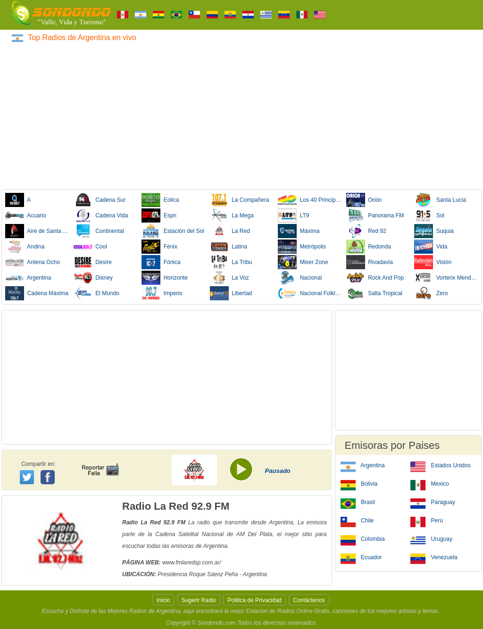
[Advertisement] (241, 114)
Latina (228, 247)
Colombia (363, 538)
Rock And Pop (375, 278)
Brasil (358, 502)
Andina (24, 247)
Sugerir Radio (199, 600)
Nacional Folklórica (310, 293)
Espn (159, 215)
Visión (432, 262)
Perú (426, 520)
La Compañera (239, 200)
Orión (364, 200)
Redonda (368, 247)
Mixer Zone (303, 262)
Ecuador (361, 557)
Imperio (162, 293)
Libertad (231, 293)
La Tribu (231, 262)
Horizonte (165, 278)
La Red (230, 231)
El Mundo (96, 293)
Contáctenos (309, 600)
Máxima (299, 231)
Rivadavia (369, 262)
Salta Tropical (374, 293)
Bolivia (359, 483)
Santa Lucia (440, 200)
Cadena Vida (101, 215)
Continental (99, 231)
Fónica (161, 262)
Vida (430, 247)
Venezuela (433, 557)
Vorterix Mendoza (446, 278)
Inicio (163, 600)
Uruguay (431, 538)
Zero (431, 293)
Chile (357, 520)
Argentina (28, 278)
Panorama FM (375, 215)
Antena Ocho (32, 262)
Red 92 (366, 231)
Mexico (429, 483)
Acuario (25, 215)
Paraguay (432, 502)
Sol (429, 215)
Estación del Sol (173, 231)
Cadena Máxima (36, 293)
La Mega (232, 215)
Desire (93, 262)
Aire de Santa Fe (37, 231)
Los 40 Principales (310, 200)
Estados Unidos (440, 465)
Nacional (300, 278)
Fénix (159, 247)
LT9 (293, 215)
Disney (93, 278)
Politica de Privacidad (254, 600)
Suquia (434, 231)
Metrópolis (302, 247)
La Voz (229, 278)
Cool (90, 247)
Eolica (160, 200)
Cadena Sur (100, 200)
